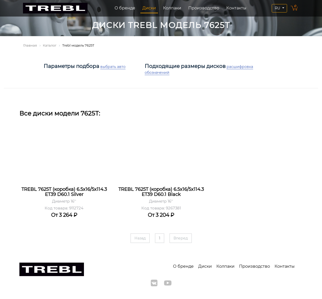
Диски (149, 8)
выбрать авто (113, 66)
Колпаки (172, 8)
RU (278, 8)
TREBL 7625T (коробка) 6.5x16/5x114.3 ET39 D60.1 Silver (64, 192)
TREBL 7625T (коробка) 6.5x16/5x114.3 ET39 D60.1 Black (161, 192)
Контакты (236, 8)
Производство (203, 8)
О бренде (125, 8)
